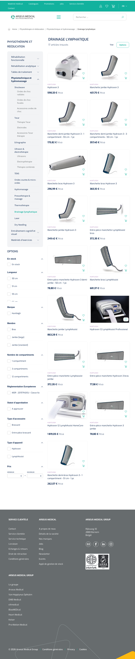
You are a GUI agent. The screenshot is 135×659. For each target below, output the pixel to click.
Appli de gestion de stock (51, 563)
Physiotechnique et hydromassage (21, 79)
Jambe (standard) (20, 344)
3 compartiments (20, 368)
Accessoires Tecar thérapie (25, 134)
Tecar (17, 117)
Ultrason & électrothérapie (21, 150)
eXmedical (14, 604)
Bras (14, 328)
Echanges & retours (18, 548)
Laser (17, 217)
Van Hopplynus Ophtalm (20, 594)
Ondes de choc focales (24, 101)
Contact (11, 7)
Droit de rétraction (18, 553)
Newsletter (44, 553)
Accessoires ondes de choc (26, 109)
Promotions (49, 3)
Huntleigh (16, 312)
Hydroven (16, 448)
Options (122, 44)
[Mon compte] (100, 5)
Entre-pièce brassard (21, 432)
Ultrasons (21, 155)
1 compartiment (19, 360)
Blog (41, 548)
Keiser (12, 619)
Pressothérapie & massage (22, 196)
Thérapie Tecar (23, 121)
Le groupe (13, 584)
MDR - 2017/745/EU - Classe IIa (25, 392)
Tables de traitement (21, 71)
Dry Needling (20, 224)
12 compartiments (20, 376)
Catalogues (33, 3)
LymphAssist (18, 456)
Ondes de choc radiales (24, 92)
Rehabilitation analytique (23, 65)
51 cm (14, 285)
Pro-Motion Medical (18, 624)
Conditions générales (19, 558)
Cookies (83, 648)
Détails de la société (49, 533)
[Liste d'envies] (105, 5)
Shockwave (20, 86)
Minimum (15, 474)
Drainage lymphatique (26, 211)
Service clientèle (76, 3)
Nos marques (45, 538)
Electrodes (21, 126)
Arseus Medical (16, 589)
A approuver (17, 408)
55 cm (15, 293)
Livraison (13, 543)
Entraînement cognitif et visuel (23, 232)
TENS (17, 172)
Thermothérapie (22, 204)
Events (42, 558)
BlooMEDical (15, 609)
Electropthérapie (24, 161)
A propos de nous (47, 528)
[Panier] (111, 5)
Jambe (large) (18, 336)
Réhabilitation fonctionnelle (18, 58)
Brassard (16, 424)
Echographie (20, 141)
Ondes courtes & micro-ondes (25, 180)
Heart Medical (15, 614)
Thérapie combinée (26, 166)
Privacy (71, 648)
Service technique (17, 538)
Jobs (62, 3)
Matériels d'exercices (21, 239)
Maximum (35, 474)
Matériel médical (15, 3)
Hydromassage (21, 188)
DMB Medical (15, 599)
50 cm (15, 277)
